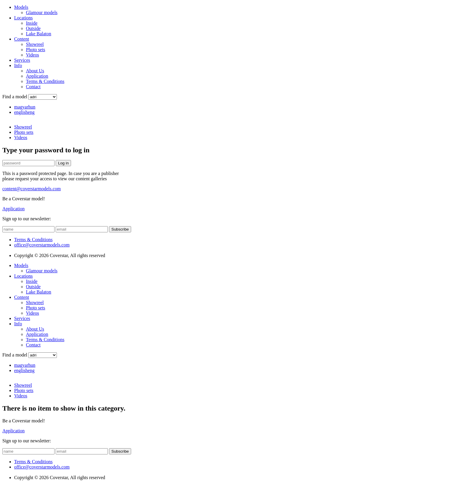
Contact (33, 86)
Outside (33, 28)
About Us (35, 70)
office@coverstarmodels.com (42, 244)
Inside (31, 23)
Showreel (35, 44)
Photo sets (35, 49)
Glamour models (41, 12)
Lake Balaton (38, 33)
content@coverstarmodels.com (31, 188)
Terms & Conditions (45, 81)
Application (37, 76)
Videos (32, 54)
